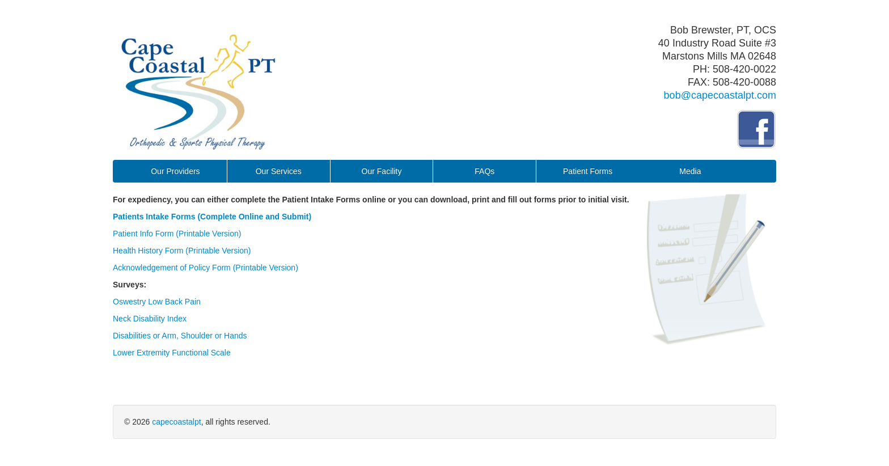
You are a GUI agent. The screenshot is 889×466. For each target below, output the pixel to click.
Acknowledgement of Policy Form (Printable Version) (205, 267)
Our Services (279, 171)
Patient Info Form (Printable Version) (177, 233)
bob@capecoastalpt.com (720, 95)
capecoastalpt (176, 421)
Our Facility (382, 171)
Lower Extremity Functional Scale (172, 352)
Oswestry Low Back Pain (157, 301)
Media (690, 171)
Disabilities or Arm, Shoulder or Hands (180, 335)
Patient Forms (587, 171)
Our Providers (175, 171)
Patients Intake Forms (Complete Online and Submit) (212, 216)
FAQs (484, 171)
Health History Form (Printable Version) (182, 250)
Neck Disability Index (150, 318)
